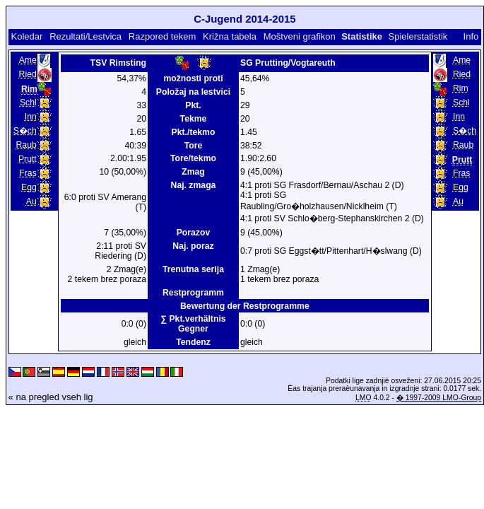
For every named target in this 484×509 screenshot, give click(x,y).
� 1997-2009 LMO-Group (438, 398)
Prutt (27, 159)
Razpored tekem (162, 36)
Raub (26, 145)
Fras (27, 173)
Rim (460, 88)
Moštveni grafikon (300, 36)
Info (471, 36)
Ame (28, 60)
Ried (28, 74)
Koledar (26, 36)
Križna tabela (229, 36)
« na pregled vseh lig (50, 397)
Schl (28, 102)
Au (31, 201)
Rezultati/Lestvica (85, 36)
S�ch (25, 131)
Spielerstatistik (418, 36)
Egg (29, 187)
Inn (31, 117)
